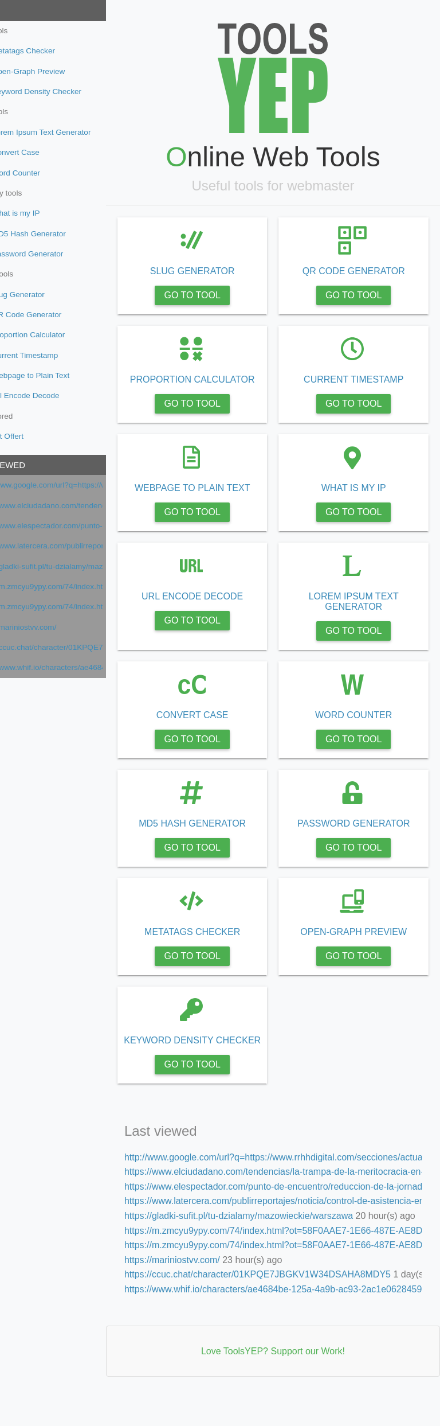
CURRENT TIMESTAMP (362, 379)
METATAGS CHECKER (220, 942)
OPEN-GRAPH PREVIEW (363, 942)
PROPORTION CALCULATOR (220, 385)
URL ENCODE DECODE (220, 606)
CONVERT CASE (220, 725)
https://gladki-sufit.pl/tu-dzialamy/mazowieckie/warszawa (76, 566)
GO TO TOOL (220, 295)
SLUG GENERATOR (220, 271)
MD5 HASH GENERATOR (220, 834)
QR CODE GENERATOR (363, 271)
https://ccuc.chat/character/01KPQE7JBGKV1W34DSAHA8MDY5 (76, 647)
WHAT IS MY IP (363, 498)
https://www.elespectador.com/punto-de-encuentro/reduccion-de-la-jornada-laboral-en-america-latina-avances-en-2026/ (76, 525)
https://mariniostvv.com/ (53, 627)
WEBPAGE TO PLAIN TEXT (220, 498)
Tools (19, 10)
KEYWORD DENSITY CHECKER (220, 1056)
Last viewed (33, 465)
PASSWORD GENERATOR (363, 834)
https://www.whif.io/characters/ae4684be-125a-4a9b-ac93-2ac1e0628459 (76, 667)
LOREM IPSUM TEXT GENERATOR (363, 612)
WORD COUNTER (362, 725)
